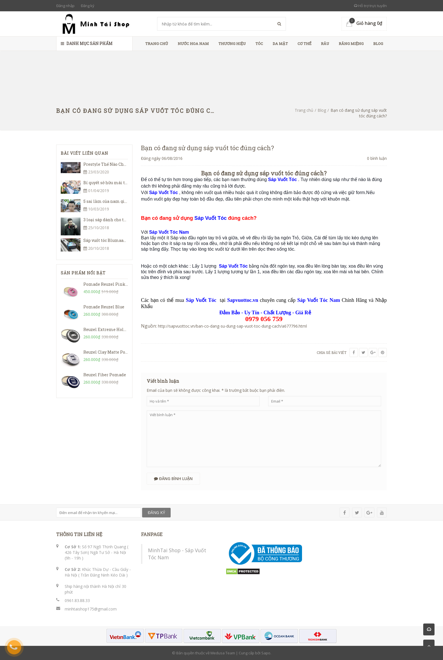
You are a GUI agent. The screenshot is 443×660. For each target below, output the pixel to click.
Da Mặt (280, 43)
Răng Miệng (351, 43)
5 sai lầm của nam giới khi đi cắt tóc (119, 201)
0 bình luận (377, 158)
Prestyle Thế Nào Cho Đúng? (111, 164)
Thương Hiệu (232, 43)
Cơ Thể (304, 43)
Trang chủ (156, 43)
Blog (378, 43)
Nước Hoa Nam (193, 43)
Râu (325, 43)
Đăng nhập (65, 5)
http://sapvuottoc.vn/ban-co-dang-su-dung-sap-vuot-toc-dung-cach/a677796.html (232, 326)
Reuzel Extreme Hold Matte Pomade (120, 329)
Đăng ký (87, 5)
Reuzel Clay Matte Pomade (110, 352)
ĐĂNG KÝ (156, 512)
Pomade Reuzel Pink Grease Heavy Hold (123, 284)
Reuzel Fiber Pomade (104, 374)
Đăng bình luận (173, 478)
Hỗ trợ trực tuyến (370, 5)
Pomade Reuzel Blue (103, 306)
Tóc (259, 43)
